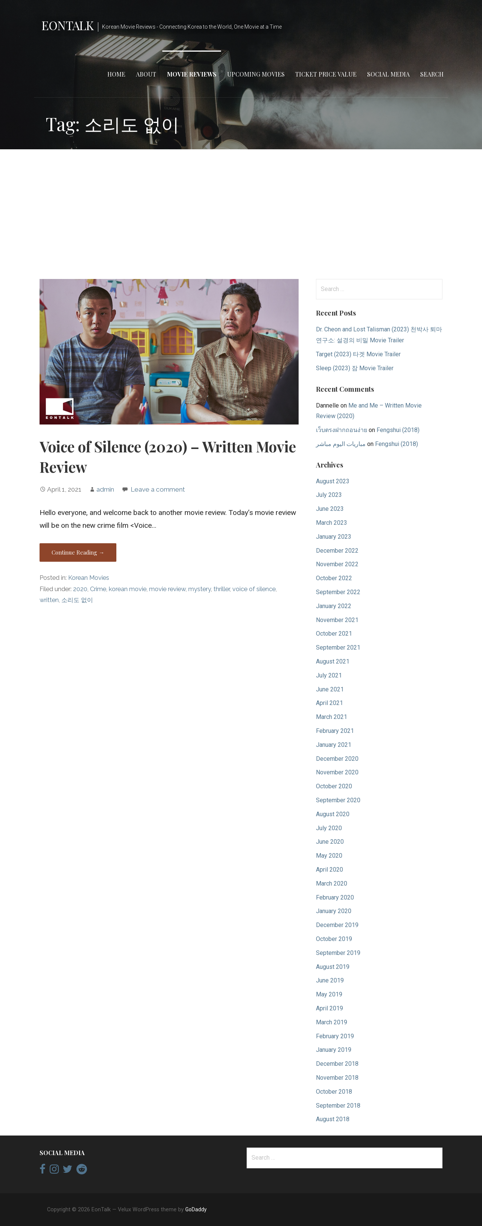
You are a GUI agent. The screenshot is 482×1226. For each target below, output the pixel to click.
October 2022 (334, 578)
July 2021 (329, 675)
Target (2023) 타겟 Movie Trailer (358, 354)
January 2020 (333, 911)
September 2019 (338, 952)
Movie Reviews (192, 74)
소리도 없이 (77, 600)
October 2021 (334, 633)
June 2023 (330, 508)
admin (105, 489)
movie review (167, 589)
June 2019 (330, 980)
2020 (80, 589)
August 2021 (332, 661)
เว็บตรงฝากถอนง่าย (341, 430)
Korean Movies (88, 577)
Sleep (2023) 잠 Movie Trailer (355, 368)
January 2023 (333, 536)
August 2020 (332, 814)
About (146, 74)
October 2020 (334, 786)
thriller (222, 589)
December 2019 (337, 925)
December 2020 (337, 758)
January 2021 (333, 744)
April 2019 (329, 1008)
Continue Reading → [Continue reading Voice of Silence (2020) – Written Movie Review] (78, 552)
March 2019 (331, 1022)
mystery (199, 589)
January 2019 (333, 1049)
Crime (98, 589)
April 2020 (329, 869)
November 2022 (337, 564)
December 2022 (337, 550)
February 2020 (335, 897)
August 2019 (332, 966)
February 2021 (335, 730)
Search (432, 74)
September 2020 (338, 800)
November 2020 (337, 772)
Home (116, 74)
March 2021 (331, 716)
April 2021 (329, 702)
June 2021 (330, 689)
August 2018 (332, 1119)
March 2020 (331, 883)
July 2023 (329, 494)
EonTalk (67, 25)
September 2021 (338, 647)
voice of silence (254, 589)
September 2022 (338, 592)
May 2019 (329, 994)
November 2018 (337, 1077)
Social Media (388, 74)
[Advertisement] (241, 214)
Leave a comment (158, 489)
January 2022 (333, 606)
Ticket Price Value (326, 74)
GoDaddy (196, 1209)
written (49, 600)
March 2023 (331, 522)
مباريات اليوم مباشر (341, 443)
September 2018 (338, 1105)
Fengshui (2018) (398, 430)
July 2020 (329, 828)
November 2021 (337, 620)
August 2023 (332, 481)
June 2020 (330, 841)
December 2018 (337, 1063)
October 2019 (334, 938)
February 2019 (335, 1036)
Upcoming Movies (256, 74)
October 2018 (334, 1091)
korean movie (127, 589)
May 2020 (329, 855)
